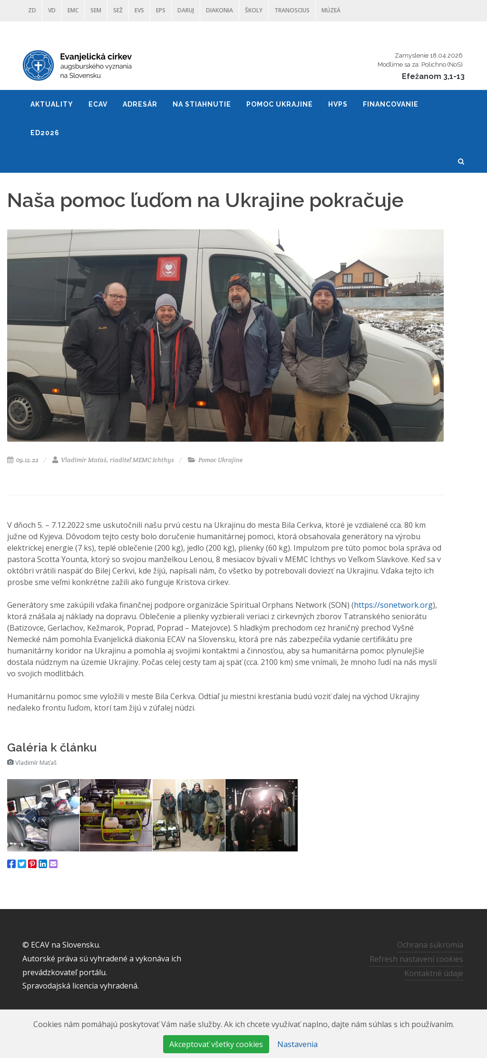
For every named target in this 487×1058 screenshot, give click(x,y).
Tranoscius (292, 10)
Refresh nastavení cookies (416, 959)
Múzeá (331, 10)
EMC (73, 10)
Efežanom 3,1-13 (433, 76)
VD (52, 10)
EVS (139, 10)
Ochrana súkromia (430, 944)
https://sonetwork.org (393, 605)
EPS (161, 10)
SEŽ (118, 10)
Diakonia (219, 10)
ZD (32, 10)
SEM (95, 10)
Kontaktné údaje (433, 973)
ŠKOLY (254, 10)
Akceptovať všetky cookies (216, 1044)
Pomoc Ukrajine (215, 460)
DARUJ (185, 10)
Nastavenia (297, 1044)
